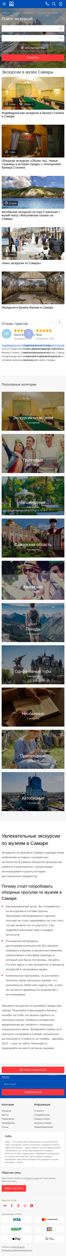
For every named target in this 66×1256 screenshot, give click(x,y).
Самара (16, 12)
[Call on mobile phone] (47, 4)
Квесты (5, 1114)
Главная (5, 12)
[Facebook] (11, 1205)
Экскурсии (28, 12)
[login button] (60, 4)
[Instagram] (25, 1205)
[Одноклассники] (18, 1205)
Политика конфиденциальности (17, 1250)
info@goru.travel (31, 1178)
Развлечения (8, 1119)
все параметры (33, 47)
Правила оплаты (42, 1119)
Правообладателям (43, 1127)
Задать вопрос (13, 1188)
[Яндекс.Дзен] (31, 1205)
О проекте (39, 1110)
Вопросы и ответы (43, 1123)
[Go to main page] (11, 4)
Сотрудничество (42, 1114)
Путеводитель (8, 1123)
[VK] (5, 1205)
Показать (33, 57)
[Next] (59, 322)
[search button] (53, 4)
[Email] (33, 1084)
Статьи (5, 1127)
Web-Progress (18, 1247)
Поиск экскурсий (33, 1070)
